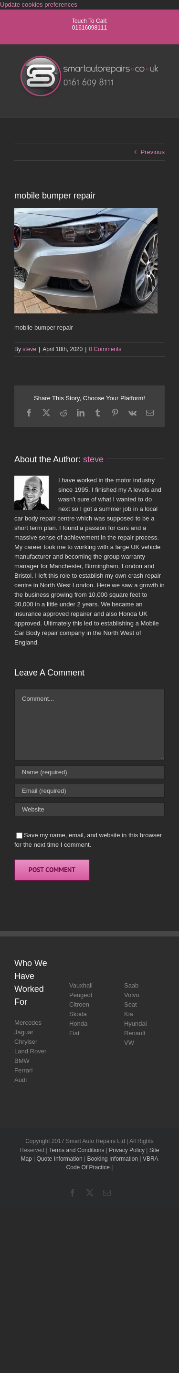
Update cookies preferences (38, 4)
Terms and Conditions (76, 1150)
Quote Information (60, 1158)
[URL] (89, 809)
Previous (152, 152)
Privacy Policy (127, 1150)
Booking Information (112, 1158)
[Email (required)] (89, 791)
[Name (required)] (89, 772)
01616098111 (89, 27)
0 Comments (105, 349)
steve (29, 349)
